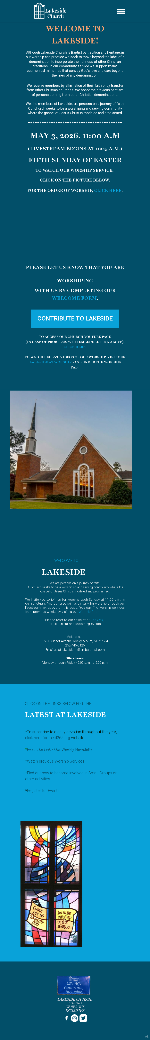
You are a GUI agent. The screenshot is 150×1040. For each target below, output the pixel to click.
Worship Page (89, 612)
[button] (75, 319)
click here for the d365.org (48, 737)
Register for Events (43, 790)
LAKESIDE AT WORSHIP (50, 362)
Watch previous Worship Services (55, 761)
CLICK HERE (107, 190)
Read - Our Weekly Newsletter (60, 749)
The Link (97, 620)
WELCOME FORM (74, 298)
